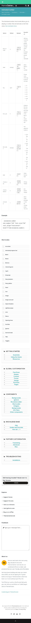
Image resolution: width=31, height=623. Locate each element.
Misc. (16, 447)
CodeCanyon (5, 592)
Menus (7, 316)
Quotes (7, 328)
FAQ (16, 425)
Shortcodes (16, 404)
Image (7, 295)
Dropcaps (7, 275)
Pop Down (16, 372)
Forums (11, 483)
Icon (6, 291)
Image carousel (9, 299)
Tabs (6, 336)
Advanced (16, 445)
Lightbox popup (9, 308)
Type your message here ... (13, 527)
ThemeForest (14, 592)
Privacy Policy (22, 609)
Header (16, 374)
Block (6, 254)
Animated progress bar (11, 250)
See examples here (11, 26)
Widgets (16, 406)
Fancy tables (8, 283)
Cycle (6, 271)
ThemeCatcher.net (9, 516)
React (17, 609)
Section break (9, 332)
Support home (7, 497)
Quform (16, 400)
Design (16, 380)
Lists (6, 312)
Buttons (7, 262)
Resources (16, 359)
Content (16, 376)
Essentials (16, 355)
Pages (16, 384)
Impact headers (9, 303)
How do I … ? (16, 429)
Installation (16, 460)
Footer (16, 378)
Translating (16, 443)
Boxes (7, 258)
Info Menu (16, 410)
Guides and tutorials (16, 427)
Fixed (6, 287)
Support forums (8, 501)
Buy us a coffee (8, 512)
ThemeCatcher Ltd (16, 606)
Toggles (7, 340)
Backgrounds (16, 398)
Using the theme (16, 357)
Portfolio (7, 324)
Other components (16, 412)
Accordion (7, 246)
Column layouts (9, 267)
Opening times (9, 320)
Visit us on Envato (9, 504)
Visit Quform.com (9, 508)
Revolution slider (16, 402)
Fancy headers (9, 279)
